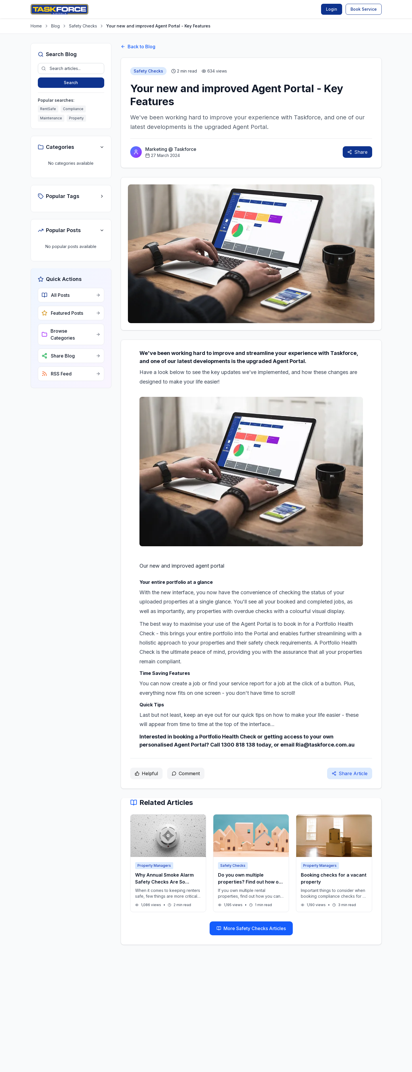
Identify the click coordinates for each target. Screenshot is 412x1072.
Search (71, 82)
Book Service (364, 9)
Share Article (350, 773)
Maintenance (51, 118)
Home (36, 25)
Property (76, 118)
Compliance (73, 109)
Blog (55, 25)
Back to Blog (138, 46)
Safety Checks (83, 25)
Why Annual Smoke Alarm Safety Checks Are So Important (164, 882)
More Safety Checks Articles (251, 928)
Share (357, 152)
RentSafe (48, 109)
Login (331, 9)
